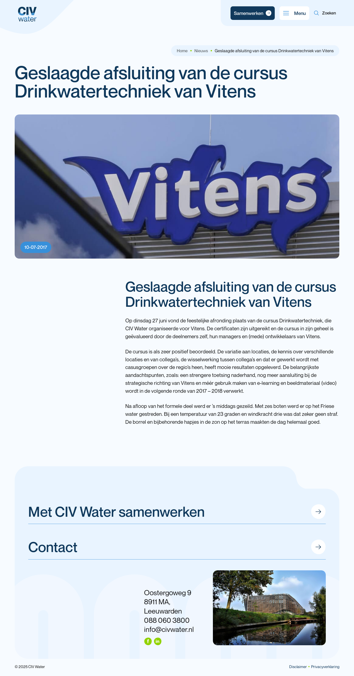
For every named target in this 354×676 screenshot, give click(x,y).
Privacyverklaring (325, 666)
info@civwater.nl (169, 629)
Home (182, 50)
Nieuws (201, 50)
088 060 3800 (167, 620)
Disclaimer (298, 666)
